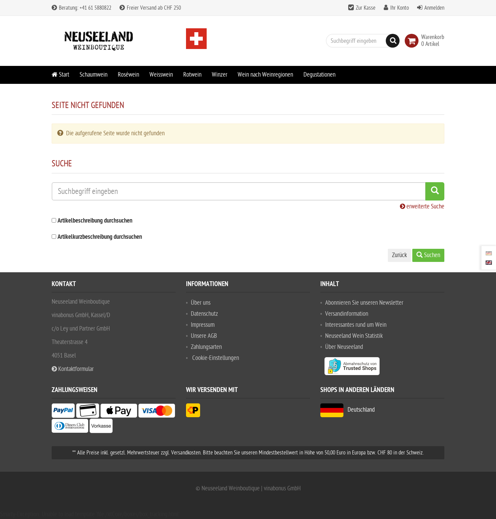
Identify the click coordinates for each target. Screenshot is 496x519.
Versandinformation (346, 313)
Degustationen (319, 74)
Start (60, 74)
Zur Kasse (365, 8)
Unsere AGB (204, 336)
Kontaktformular (73, 369)
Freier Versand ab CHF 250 (150, 8)
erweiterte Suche (422, 206)
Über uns (200, 302)
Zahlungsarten (206, 347)
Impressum (203, 325)
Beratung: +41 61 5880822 (81, 8)
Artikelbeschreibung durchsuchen (95, 221)
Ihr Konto (399, 8)
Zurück (399, 255)
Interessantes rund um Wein (355, 325)
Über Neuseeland (344, 347)
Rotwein (192, 74)
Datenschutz (204, 313)
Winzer (219, 74)
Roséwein (128, 74)
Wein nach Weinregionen (265, 74)
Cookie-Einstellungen (215, 358)
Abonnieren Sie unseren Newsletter (364, 302)
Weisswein (161, 74)
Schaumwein (93, 74)
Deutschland (347, 409)
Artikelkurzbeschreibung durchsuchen (100, 237)
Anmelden (434, 8)
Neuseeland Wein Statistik (354, 336)
